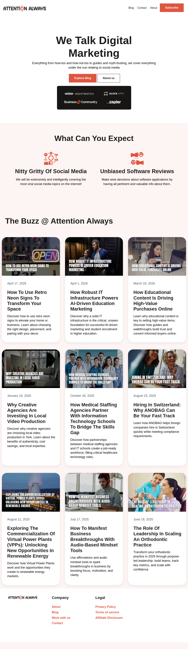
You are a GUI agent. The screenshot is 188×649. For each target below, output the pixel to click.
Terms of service (107, 612)
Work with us (61, 618)
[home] (24, 8)
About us (109, 78)
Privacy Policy (105, 607)
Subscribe (171, 7)
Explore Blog (82, 78)
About (153, 7)
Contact (142, 7)
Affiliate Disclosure (109, 618)
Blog (131, 7)
